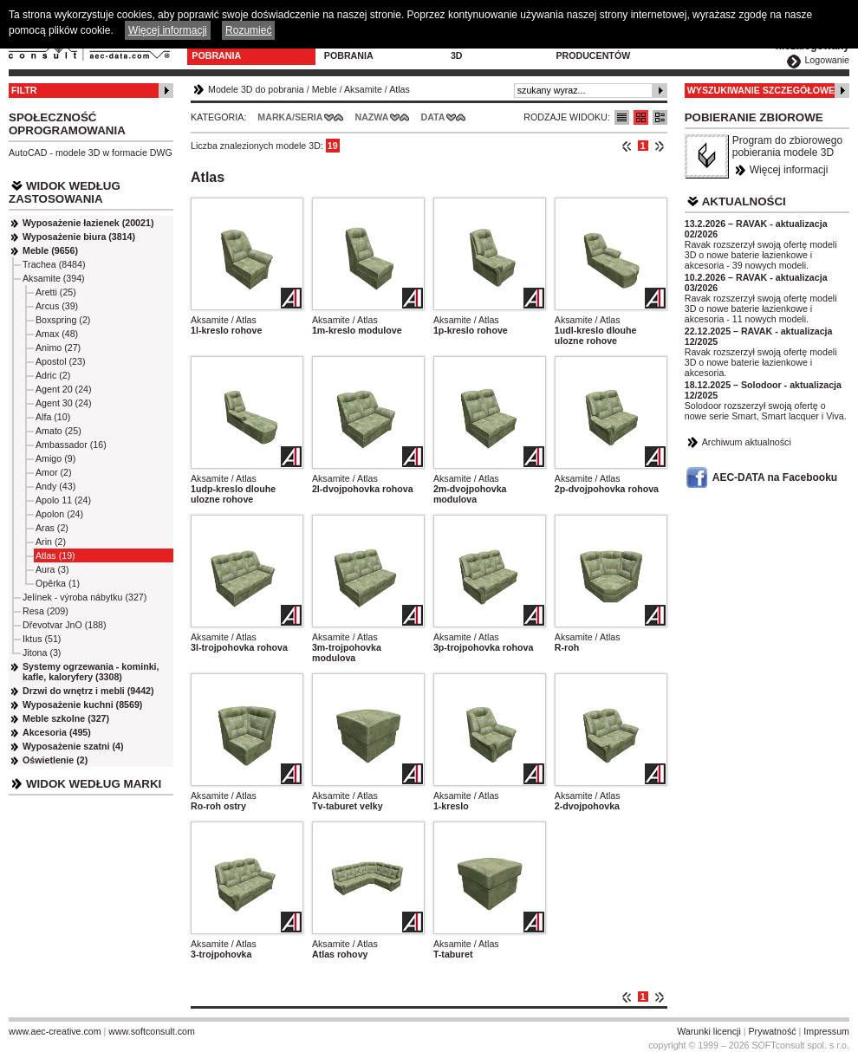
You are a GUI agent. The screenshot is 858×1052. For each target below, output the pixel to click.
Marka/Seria (289, 117)
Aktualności (744, 201)
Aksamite (363, 89)
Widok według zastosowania (64, 192)
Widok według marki (93, 783)
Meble (324, 89)
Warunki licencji (709, 1031)
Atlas (399, 89)
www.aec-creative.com (55, 1031)
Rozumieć (248, 30)
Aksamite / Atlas (224, 320)
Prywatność (772, 1031)
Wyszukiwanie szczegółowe (761, 90)
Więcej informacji (789, 170)
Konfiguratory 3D (491, 50)
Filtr (23, 90)
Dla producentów (593, 50)
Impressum (826, 1031)
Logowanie (826, 60)
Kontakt (684, 45)
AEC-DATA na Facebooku (774, 477)
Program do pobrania (356, 50)
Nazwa (371, 117)
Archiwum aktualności (746, 442)
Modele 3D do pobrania (227, 50)
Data (433, 117)
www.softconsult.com (151, 1031)
